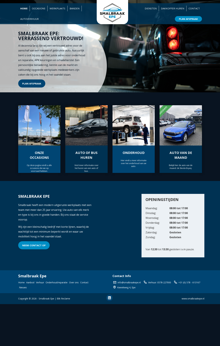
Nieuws (23, 287)
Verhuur (40, 282)
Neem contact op (34, 245)
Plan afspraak (31, 83)
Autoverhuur (29, 18)
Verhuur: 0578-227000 (159, 282)
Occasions (38, 8)
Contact (194, 8)
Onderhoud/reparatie (57, 282)
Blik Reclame (63, 298)
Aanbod (30, 282)
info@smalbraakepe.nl (129, 282)
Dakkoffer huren (172, 8)
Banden (74, 8)
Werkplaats (57, 8)
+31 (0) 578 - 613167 (189, 282)
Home (24, 8)
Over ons (74, 282)
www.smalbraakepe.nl (193, 298)
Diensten (151, 8)
